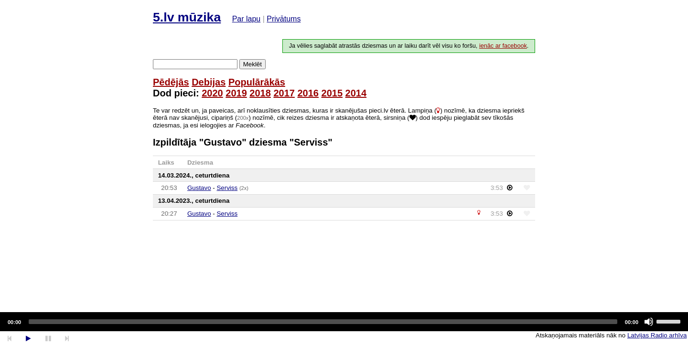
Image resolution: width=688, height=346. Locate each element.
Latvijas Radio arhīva (657, 335)
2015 (332, 93)
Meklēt (252, 64)
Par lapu (246, 19)
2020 (212, 93)
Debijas (209, 82)
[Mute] (649, 321)
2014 (356, 93)
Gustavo (199, 187)
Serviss (226, 187)
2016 (308, 93)
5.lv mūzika (187, 17)
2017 (284, 93)
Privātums (284, 19)
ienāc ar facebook (503, 45)
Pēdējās (171, 82)
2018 (260, 93)
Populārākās (256, 82)
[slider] (323, 321)
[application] (344, 321)
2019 (236, 93)
